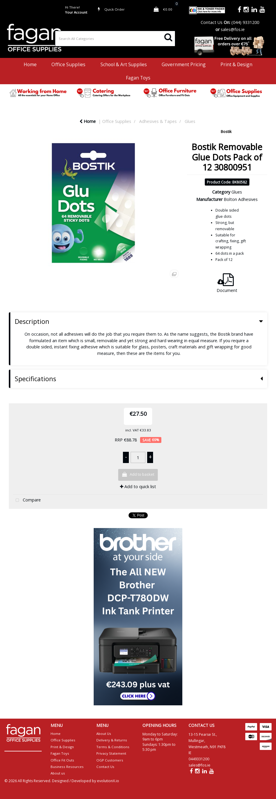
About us (58, 773)
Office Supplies (68, 64)
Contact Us (212, 22)
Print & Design (236, 64)
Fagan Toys (138, 77)
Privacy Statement (111, 753)
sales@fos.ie (233, 29)
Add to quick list (138, 486)
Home (30, 64)
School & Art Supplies (123, 64)
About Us (103, 733)
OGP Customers (109, 760)
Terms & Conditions (112, 747)
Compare (27, 500)
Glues (190, 121)
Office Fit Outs (62, 760)
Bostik (226, 131)
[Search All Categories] (115, 38)
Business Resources (67, 766)
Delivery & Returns (111, 740)
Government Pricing (184, 64)
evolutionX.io (108, 780)
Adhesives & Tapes (158, 121)
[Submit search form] (168, 36)
